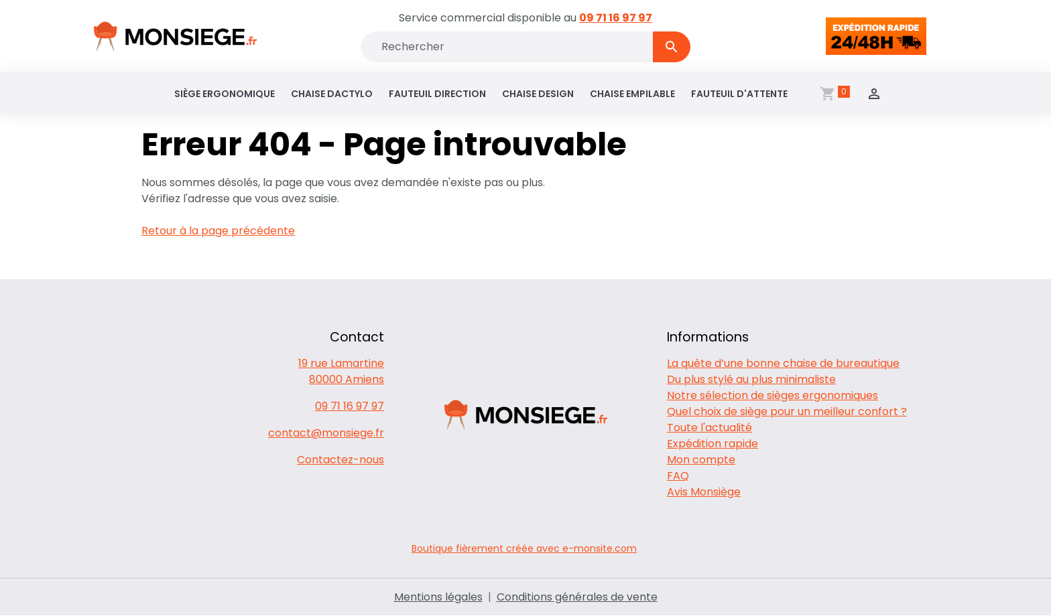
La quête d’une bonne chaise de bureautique (783, 363)
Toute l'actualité (709, 427)
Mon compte (701, 459)
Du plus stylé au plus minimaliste (751, 379)
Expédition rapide (712, 443)
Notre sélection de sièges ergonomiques (772, 395)
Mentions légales (438, 597)
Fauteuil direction (437, 93)
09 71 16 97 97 (615, 17)
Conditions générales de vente (577, 597)
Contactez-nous (340, 459)
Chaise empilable (632, 93)
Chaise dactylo (332, 93)
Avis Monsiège (704, 491)
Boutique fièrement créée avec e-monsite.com (524, 548)
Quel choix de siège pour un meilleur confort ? (787, 411)
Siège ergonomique (224, 93)
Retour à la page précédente (218, 230)
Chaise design (538, 93)
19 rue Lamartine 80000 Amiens (341, 371)
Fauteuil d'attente (739, 93)
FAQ (678, 475)
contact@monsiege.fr (326, 433)
